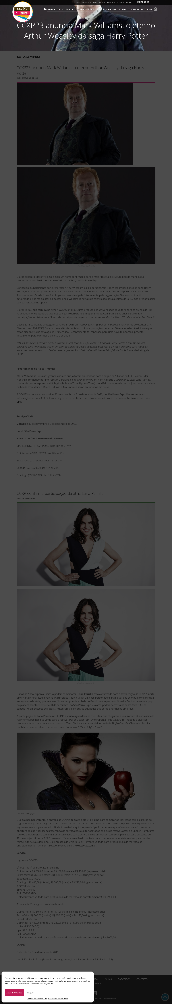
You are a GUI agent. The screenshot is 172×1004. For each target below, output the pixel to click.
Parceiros (120, 2)
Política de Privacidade (37, 998)
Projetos (111, 2)
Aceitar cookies (14, 992)
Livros (104, 9)
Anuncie (102, 2)
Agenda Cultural (118, 9)
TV (98, 9)
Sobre (95, 2)
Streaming (134, 9)
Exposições (82, 9)
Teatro (62, 9)
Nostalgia (146, 9)
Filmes (71, 9)
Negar (30, 992)
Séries (92, 9)
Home (77, 2)
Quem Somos (86, 2)
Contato (129, 2)
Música (53, 9)
